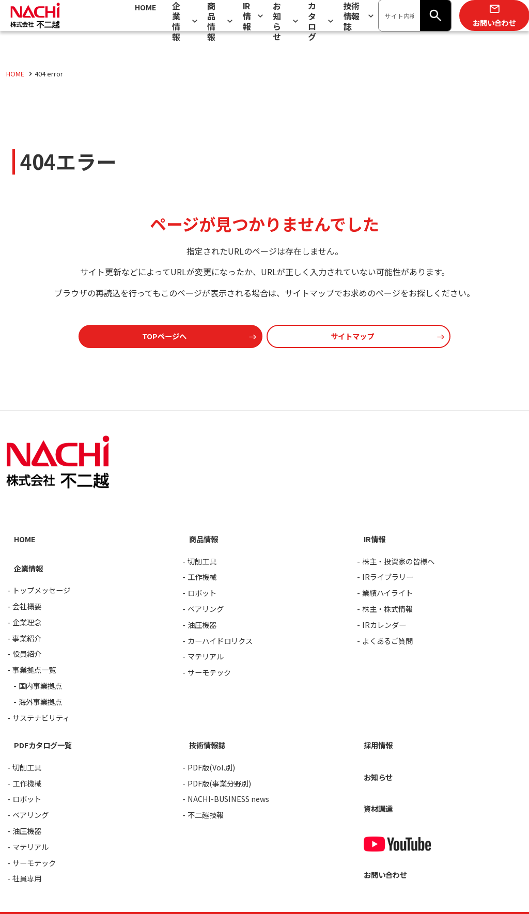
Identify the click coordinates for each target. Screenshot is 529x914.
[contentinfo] (264, 663)
